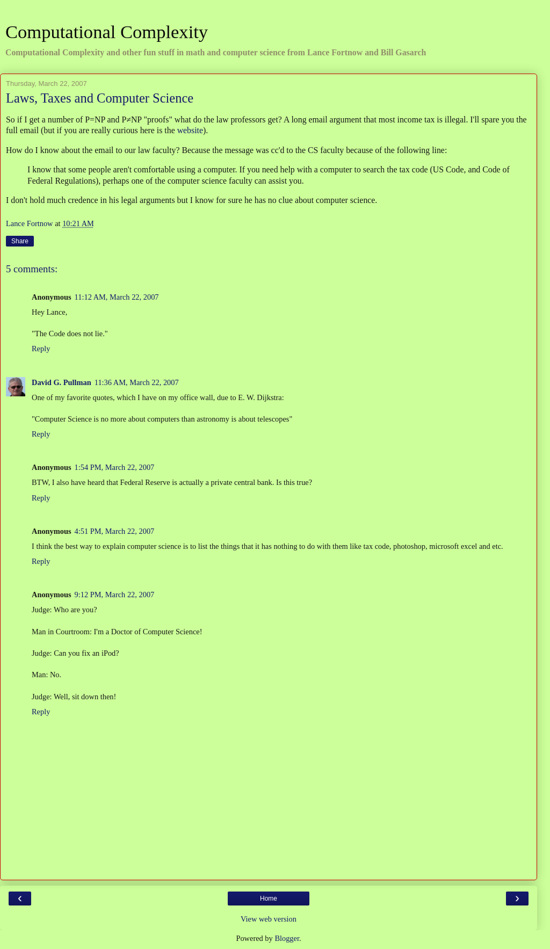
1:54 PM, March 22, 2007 (115, 467)
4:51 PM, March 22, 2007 (115, 531)
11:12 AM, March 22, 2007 (117, 297)
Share (19, 241)
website (190, 130)
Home (268, 898)
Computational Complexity (106, 31)
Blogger (286, 938)
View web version (268, 919)
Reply (41, 348)
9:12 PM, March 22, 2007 (115, 594)
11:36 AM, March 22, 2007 (137, 382)
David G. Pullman (61, 382)
